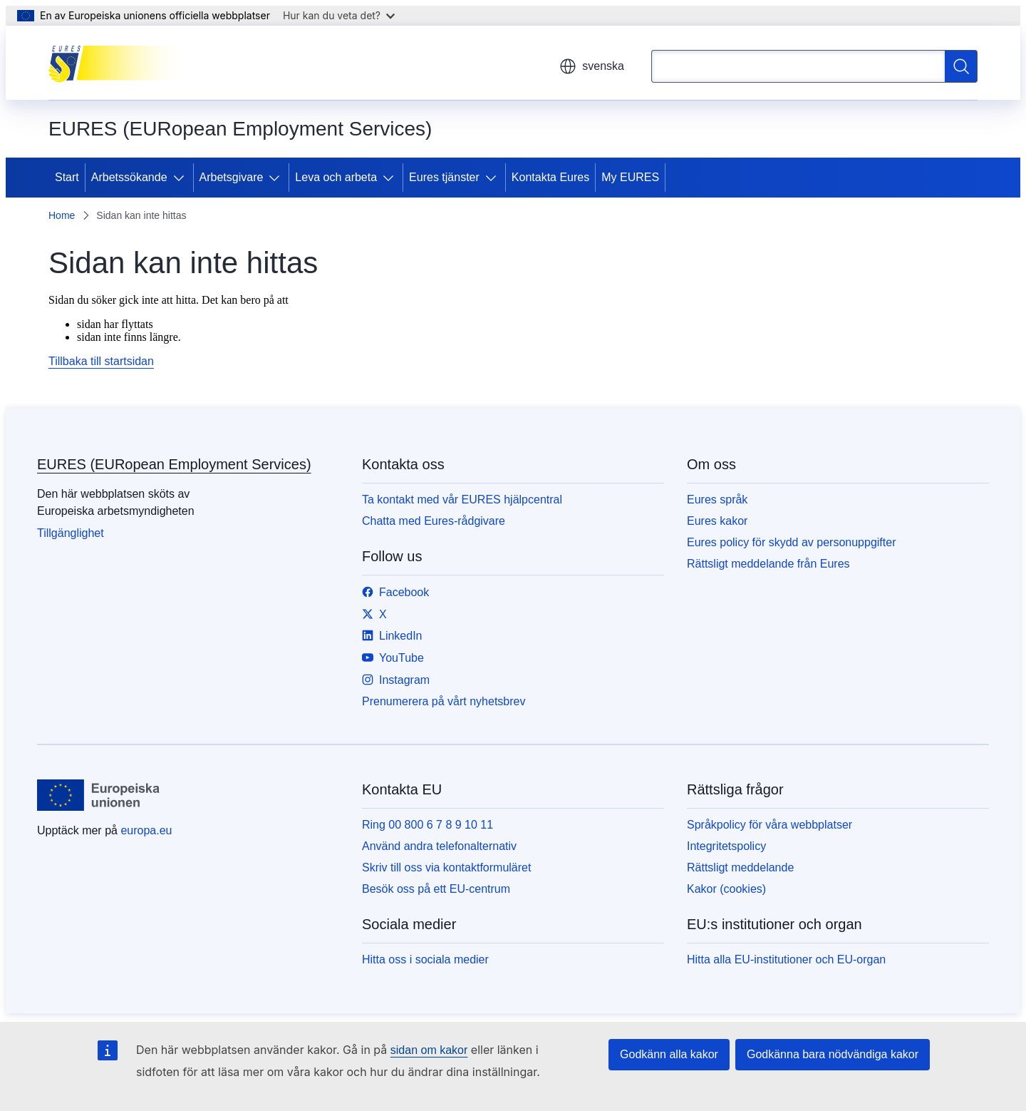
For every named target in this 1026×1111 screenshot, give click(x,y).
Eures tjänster (444, 177)
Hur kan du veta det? (339, 15)
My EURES (630, 177)
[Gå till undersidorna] (181, 178)
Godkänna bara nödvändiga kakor (832, 1054)
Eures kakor (717, 521)
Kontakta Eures (550, 177)
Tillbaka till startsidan (101, 361)
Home (61, 215)
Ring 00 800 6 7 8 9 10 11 (427, 825)
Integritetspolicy (726, 846)
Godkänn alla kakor (669, 1054)
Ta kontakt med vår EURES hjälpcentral (462, 499)
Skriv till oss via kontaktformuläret (446, 867)
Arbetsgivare (232, 177)
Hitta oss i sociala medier (425, 959)
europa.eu (146, 830)
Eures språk (717, 499)
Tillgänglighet (70, 533)
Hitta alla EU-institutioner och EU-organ (786, 959)
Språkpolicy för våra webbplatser (769, 825)
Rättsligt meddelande (740, 867)
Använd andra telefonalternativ (439, 846)
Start (67, 177)
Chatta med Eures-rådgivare (433, 521)
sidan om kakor (429, 1050)
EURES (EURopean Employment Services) (174, 464)
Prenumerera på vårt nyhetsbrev (443, 701)
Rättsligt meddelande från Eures (768, 564)
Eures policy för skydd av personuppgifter (791, 542)
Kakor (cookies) (726, 889)
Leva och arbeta (336, 177)
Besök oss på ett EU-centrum (436, 889)
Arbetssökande (129, 177)
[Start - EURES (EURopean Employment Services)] (120, 63)
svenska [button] (591, 66)
